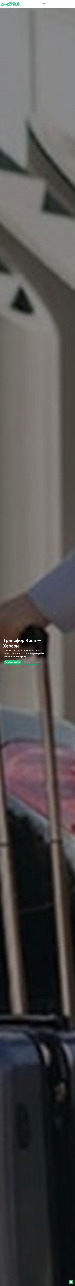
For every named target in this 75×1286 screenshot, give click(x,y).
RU (44, 4)
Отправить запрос (32, 662)
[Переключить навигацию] (72, 4)
